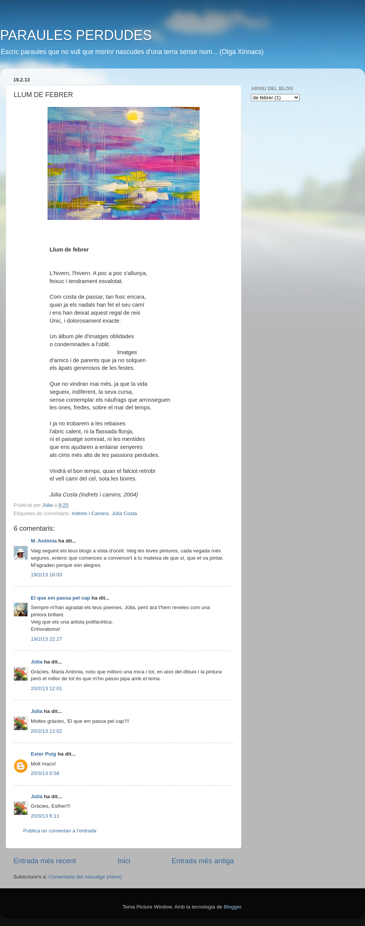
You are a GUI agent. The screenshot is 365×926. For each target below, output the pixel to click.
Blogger (232, 907)
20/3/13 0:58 (45, 773)
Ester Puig (43, 754)
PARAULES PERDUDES (76, 35)
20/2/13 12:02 (46, 731)
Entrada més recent (44, 861)
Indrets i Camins (90, 513)
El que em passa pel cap (60, 598)
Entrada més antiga (202, 861)
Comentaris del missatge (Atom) (85, 877)
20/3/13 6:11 (45, 816)
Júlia (37, 662)
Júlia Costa (124, 513)
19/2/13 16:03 (46, 575)
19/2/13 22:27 (46, 639)
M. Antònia (44, 541)
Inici (123, 861)
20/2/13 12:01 (46, 688)
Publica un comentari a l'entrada (59, 831)
